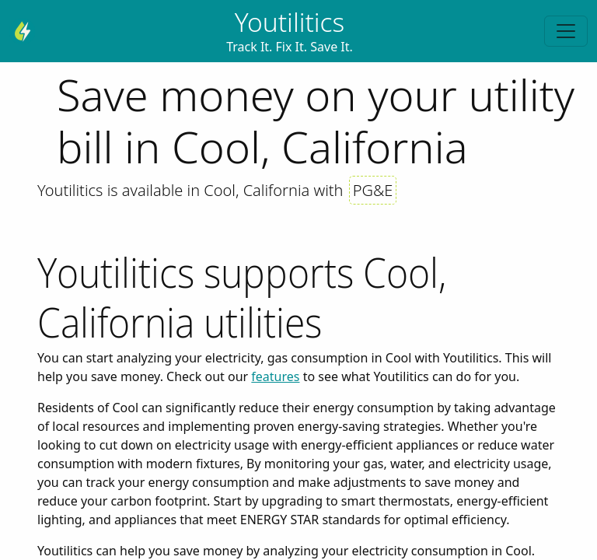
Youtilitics (290, 22)
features (275, 376)
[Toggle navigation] (566, 31)
